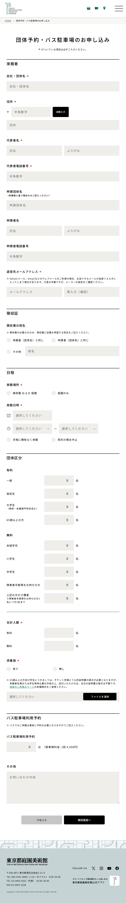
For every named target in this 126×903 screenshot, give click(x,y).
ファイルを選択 (99, 696)
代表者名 (14, 140)
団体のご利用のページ (22, 686)
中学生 (11, 572)
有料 (9, 633)
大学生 (11, 505)
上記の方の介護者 (18, 595)
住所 (11, 101)
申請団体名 (29, 193)
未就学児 (12, 545)
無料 (9, 646)
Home (8, 20)
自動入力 (60, 111)
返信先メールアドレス (24, 271)
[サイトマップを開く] (119, 8)
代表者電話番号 (19, 166)
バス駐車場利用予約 (21, 736)
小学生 (11, 559)
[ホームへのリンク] (13, 8)
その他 (11, 766)
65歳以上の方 (15, 520)
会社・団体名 (18, 76)
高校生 (11, 494)
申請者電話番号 (18, 246)
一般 (9, 480)
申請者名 (13, 220)
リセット (41, 820)
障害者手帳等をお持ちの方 (23, 585)
